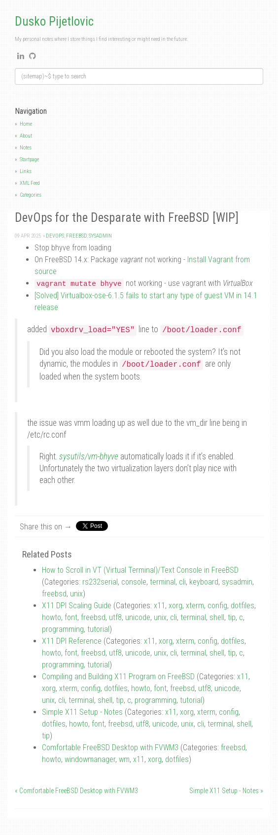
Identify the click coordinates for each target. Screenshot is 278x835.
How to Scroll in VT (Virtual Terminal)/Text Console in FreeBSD (140, 570)
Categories (30, 195)
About (26, 136)
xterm (195, 605)
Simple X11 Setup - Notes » (226, 791)
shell (216, 617)
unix (76, 593)
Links (26, 171)
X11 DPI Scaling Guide (76, 605)
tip (232, 617)
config (217, 605)
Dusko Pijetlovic (54, 21)
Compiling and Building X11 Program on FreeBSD (118, 676)
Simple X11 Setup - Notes (82, 712)
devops (55, 236)
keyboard (203, 582)
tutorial (98, 629)
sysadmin (100, 236)
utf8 (115, 617)
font (71, 617)
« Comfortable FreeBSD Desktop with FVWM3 (76, 791)
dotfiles (242, 605)
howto (51, 617)
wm (124, 759)
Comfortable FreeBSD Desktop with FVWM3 (110, 747)
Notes (26, 147)
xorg (175, 605)
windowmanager (90, 759)
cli (182, 582)
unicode (137, 617)
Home (26, 124)
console (133, 582)
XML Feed (30, 183)
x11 (159, 605)
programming (63, 629)
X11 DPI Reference (72, 641)
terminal (162, 582)
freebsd (76, 236)
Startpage (29, 159)
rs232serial (100, 582)
